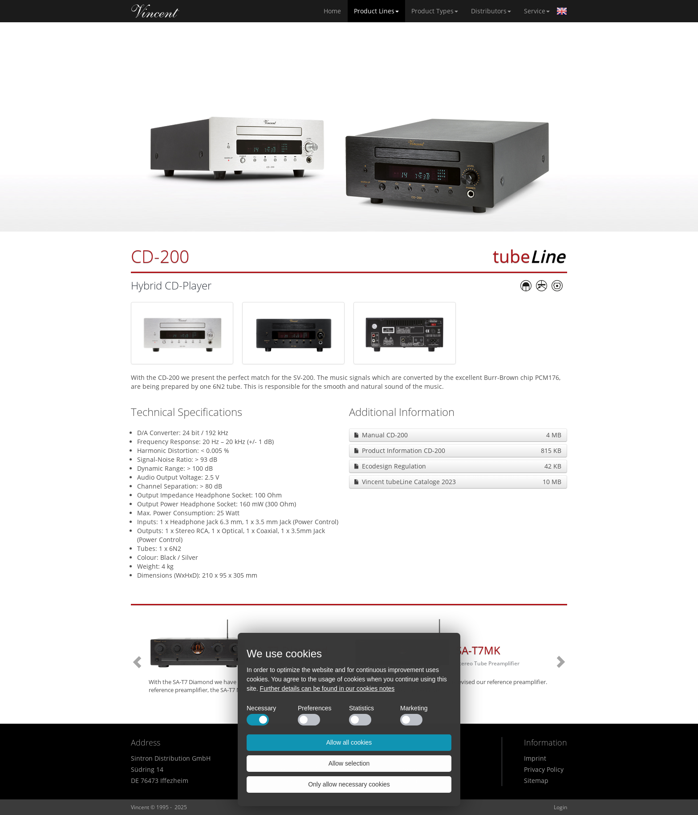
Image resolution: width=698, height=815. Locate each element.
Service (537, 11)
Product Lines (376, 11)
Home (155, 11)
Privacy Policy (544, 769)
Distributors (491, 11)
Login (560, 807)
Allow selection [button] (349, 763)
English (561, 11)
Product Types (434, 11)
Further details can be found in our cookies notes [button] (327, 688)
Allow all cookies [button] (349, 742)
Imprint (535, 758)
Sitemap (536, 780)
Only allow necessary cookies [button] (349, 784)
